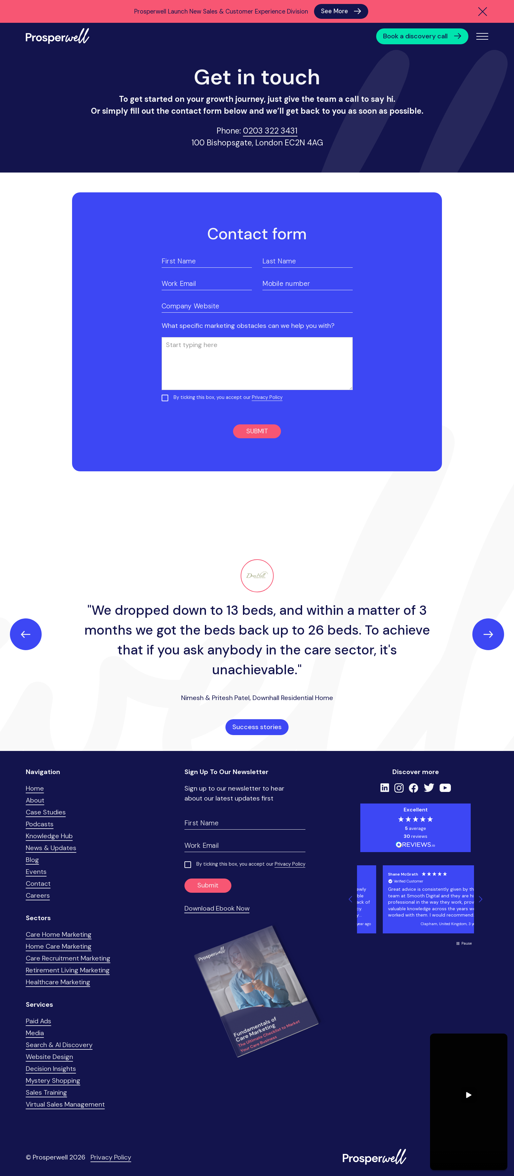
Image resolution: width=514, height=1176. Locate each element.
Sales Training (46, 1092)
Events (36, 871)
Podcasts (40, 824)
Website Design (49, 1056)
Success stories (257, 727)
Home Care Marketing (59, 946)
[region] (415, 899)
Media (35, 1033)
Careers (38, 895)
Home (35, 788)
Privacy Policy (267, 397)
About (35, 800)
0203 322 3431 (270, 131)
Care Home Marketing (59, 934)
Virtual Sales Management (65, 1104)
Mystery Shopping (53, 1080)
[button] (351, 899)
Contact (38, 883)
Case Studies (46, 812)
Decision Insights (51, 1068)
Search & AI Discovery (59, 1044)
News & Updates (51, 847)
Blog (32, 859)
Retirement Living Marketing (68, 970)
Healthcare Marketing (58, 982)
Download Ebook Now (217, 908)
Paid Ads (38, 1021)
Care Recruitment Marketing (68, 958)
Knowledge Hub (49, 836)
